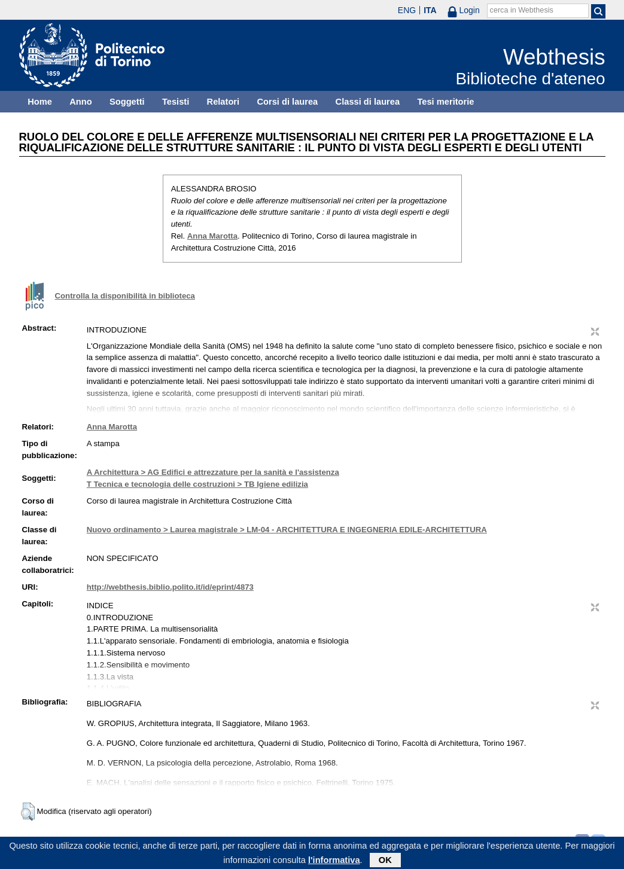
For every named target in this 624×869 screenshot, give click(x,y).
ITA (430, 10)
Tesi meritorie (445, 101)
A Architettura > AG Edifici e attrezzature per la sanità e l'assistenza (213, 472)
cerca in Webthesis (521, 10)
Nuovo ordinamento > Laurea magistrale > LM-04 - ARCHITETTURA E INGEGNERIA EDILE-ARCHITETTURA (287, 529)
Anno (80, 101)
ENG (407, 10)
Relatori (223, 101)
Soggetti (127, 101)
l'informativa (334, 862)
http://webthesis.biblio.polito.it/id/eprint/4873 (170, 587)
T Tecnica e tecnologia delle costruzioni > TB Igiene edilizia (197, 484)
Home (40, 101)
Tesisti (175, 101)
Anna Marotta (212, 235)
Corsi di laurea (287, 101)
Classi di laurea (368, 101)
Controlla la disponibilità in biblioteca (125, 295)
